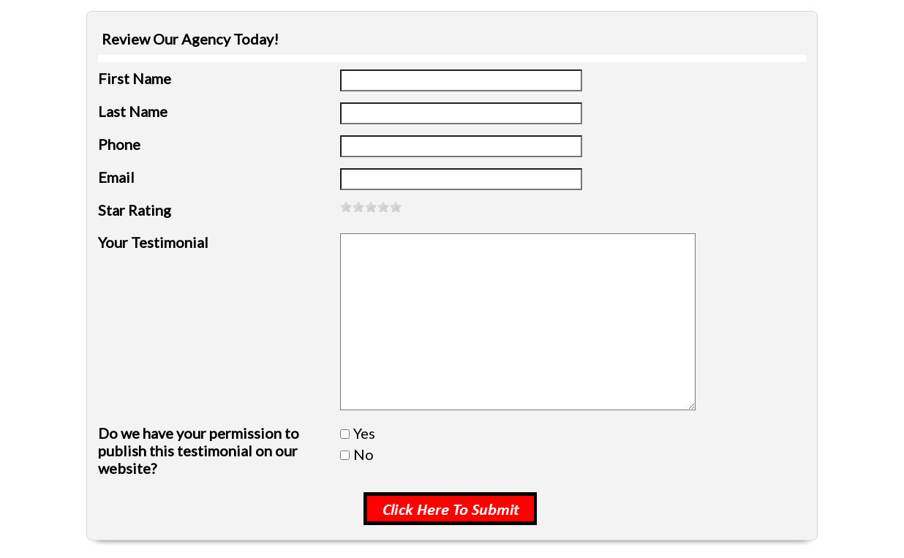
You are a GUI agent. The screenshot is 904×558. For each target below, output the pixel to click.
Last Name (132, 111)
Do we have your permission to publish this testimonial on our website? (198, 450)
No (363, 454)
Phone (119, 144)
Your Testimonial (153, 242)
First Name (134, 78)
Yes (364, 433)
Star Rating (134, 210)
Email (116, 177)
